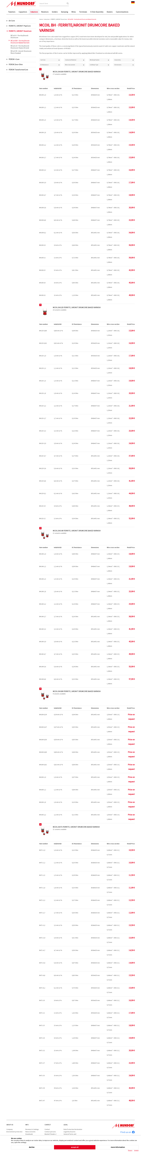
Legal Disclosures (69, 1132)
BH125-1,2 (42, 368)
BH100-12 (42, 258)
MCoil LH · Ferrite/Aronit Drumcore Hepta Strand (20, 47)
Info (27, 1125)
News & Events (30, 1132)
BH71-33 (42, 1075)
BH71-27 (42, 1063)
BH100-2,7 (42, 157)
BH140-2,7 (42, 616)
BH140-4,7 (42, 654)
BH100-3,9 (42, 183)
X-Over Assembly (96, 12)
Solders (55, 12)
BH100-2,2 (42, 145)
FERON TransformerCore (18, 69)
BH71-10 (42, 1000)
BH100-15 (42, 270)
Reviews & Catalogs (32, 1129)
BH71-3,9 (42, 938)
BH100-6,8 (42, 220)
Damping (64, 12)
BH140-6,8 (42, 679)
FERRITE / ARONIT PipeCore (20, 26)
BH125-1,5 (42, 381)
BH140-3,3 (42, 629)
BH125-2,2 (42, 406)
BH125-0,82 (43, 343)
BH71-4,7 (42, 950)
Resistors (45, 12)
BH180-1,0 (42, 777)
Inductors (34, 12)
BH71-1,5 (42, 875)
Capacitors (23, 12)
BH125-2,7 (42, 418)
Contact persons (50, 1132)
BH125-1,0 (42, 356)
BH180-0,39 (43, 715)
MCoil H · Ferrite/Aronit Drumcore (19, 36)
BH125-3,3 (42, 431)
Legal (66, 1125)
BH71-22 (42, 1050)
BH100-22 (42, 295)
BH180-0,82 (43, 765)
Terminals (83, 12)
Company (9, 1129)
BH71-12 (42, 1013)
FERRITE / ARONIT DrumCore (20, 31)
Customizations (122, 12)
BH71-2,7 (42, 913)
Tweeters (11, 12)
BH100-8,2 (42, 233)
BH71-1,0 (42, 850)
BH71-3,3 (42, 925)
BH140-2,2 (42, 604)
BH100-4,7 (42, 195)
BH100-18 (42, 283)
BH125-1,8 (42, 393)
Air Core (12, 21)
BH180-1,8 (42, 802)
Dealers (110, 12)
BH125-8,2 (42, 493)
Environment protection (14, 1132)
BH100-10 (42, 245)
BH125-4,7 (42, 456)
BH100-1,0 (42, 95)
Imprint (136, 1150)
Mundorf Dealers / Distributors (51, 1135)
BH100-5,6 (42, 208)
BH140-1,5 (42, 579)
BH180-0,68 (43, 752)
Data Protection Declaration (73, 1129)
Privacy (130, 1150)
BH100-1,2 (42, 107)
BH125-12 (42, 518)
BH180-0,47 (43, 727)
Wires (73, 12)
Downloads (29, 1134)
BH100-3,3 (42, 170)
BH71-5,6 (42, 963)
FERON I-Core (14, 59)
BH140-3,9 (42, 642)
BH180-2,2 (42, 815)
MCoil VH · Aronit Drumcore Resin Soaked (21, 52)
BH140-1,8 (42, 591)
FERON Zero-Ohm (16, 64)
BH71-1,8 (42, 888)
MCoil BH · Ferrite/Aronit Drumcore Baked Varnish (20, 41)
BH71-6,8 (42, 975)
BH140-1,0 (42, 554)
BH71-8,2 (42, 988)
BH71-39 (42, 1088)
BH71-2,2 (42, 900)
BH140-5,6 (42, 667)
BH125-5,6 (42, 468)
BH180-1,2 (42, 790)
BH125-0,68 (43, 331)
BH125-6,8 (42, 481)
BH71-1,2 (42, 863)
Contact (48, 1125)
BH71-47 (42, 1101)
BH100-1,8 (42, 132)
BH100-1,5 (42, 120)
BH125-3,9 (42, 443)
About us (9, 1125)
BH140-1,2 (42, 566)
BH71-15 (42, 1025)
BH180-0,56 (43, 740)
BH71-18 (42, 1038)
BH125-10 (42, 506)
